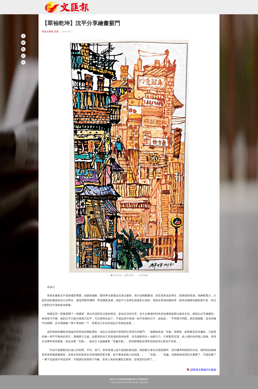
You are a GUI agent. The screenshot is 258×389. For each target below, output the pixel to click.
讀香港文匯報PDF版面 (203, 369)
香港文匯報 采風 (50, 31)
